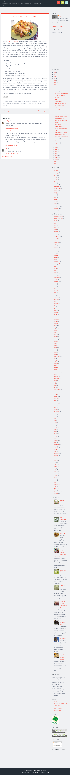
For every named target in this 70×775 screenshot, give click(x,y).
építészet (56, 247)
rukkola (55, 424)
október (57, 141)
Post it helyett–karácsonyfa (61, 103)
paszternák (15, 103)
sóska (55, 457)
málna (55, 385)
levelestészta (57, 356)
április (56, 153)
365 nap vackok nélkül (58, 218)
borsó (55, 268)
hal (54, 307)
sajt (19, 103)
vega (55, 244)
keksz (55, 192)
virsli (55, 482)
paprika (55, 400)
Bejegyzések (56, 742)
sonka (55, 435)
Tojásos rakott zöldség (25, 16)
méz (55, 387)
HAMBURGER (57, 705)
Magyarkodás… (63, 638)
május (56, 151)
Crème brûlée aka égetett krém (61, 136)
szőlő (55, 451)
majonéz (56, 361)
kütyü (55, 233)
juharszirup (56, 312)
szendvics (56, 205)
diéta (31, 101)
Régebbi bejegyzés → (42, 111)
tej (54, 462)
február (56, 157)
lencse (55, 354)
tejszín (34, 103)
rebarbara (56, 413)
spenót (55, 437)
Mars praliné (57, 110)
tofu (55, 468)
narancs (55, 391)
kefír (55, 327)
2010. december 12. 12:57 (11, 153)
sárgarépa (23, 103)
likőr (55, 358)
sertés (55, 433)
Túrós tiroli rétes (58, 101)
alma (55, 253)
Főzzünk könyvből (13, 41)
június (56, 149)
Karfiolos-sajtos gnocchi (60, 107)
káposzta (56, 341)
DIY (55, 224)
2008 (55, 163)
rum (55, 426)
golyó (55, 181)
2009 (55, 161)
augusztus (57, 145)
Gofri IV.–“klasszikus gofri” (60, 95)
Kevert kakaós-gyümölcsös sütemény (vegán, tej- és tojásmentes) (60, 552)
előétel (55, 175)
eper (55, 296)
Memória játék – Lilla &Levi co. (61, 120)
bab (55, 259)
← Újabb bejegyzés (6, 111)
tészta (55, 210)
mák (55, 383)
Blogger (44, 770)
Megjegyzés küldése (7, 156)
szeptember (57, 143)
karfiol (4, 103)
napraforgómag (57, 389)
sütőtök (56, 460)
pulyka (55, 409)
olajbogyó (56, 396)
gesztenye (56, 299)
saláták (55, 203)
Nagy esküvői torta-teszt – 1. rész (63, 622)
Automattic (27, 772)
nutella (55, 394)
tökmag (55, 475)
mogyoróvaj (56, 378)
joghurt (55, 310)
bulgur (55, 272)
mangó (55, 365)
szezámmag (56, 444)
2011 (55, 87)
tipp (55, 240)
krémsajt (56, 338)
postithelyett (57, 236)
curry (55, 285)
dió (54, 294)
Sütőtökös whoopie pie (60, 118)
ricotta (55, 418)
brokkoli (55, 270)
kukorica (56, 339)
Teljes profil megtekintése (57, 26)
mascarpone (56, 371)
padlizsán (56, 398)
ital (54, 308)
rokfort (55, 422)
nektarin (56, 393)
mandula (56, 363)
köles (55, 349)
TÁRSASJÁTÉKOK (58, 709)
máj (55, 382)
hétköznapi (42, 101)
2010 (55, 89)
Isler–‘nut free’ (58, 124)
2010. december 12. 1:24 (11, 145)
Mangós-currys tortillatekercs (61, 132)
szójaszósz (56, 447)
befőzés (56, 170)
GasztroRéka (8, 130)
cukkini (28, 101)
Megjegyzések (56, 745)
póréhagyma (56, 411)
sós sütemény (57, 206)
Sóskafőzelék (63, 585)
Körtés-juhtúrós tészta (60, 105)
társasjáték (56, 242)
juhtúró (55, 314)
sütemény (56, 208)
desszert (56, 172)
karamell (56, 323)
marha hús (56, 369)
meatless (56, 235)
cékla (55, 286)
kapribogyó (56, 319)
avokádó (56, 257)
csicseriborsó (57, 277)
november (57, 138)
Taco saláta (57, 122)
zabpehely (56, 484)
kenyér (55, 194)
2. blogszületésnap (59, 114)
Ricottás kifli (57, 97)
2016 (55, 76)
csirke (55, 279)
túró (55, 477)
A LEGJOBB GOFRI (58, 710)
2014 (55, 80)
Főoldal (24, 111)
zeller (55, 486)
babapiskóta (56, 261)
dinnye (55, 292)
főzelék (55, 179)
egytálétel (36, 101)
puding (55, 407)
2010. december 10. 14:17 (11, 128)
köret (55, 195)
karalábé (56, 321)
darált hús (56, 290)
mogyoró (9, 103)
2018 (55, 72)
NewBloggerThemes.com (44, 772)
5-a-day (55, 220)
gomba (55, 301)
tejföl (55, 464)
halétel (55, 183)
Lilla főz (4, 2)
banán (55, 264)
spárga (55, 438)
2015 (55, 78)
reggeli (55, 201)
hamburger (56, 184)
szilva (55, 446)
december (57, 91)
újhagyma (56, 493)
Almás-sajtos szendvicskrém (61, 116)
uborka (55, 479)
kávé (55, 343)
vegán (55, 246)
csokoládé (56, 281)
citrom (55, 275)
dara (55, 288)
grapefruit (56, 303)
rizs (55, 420)
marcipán (56, 367)
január (56, 159)
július (56, 147)
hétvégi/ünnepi (57, 188)
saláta (55, 431)
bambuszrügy (57, 263)
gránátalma (56, 305)
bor (55, 266)
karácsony (56, 231)
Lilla (21, 101)
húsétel (55, 190)
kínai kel (55, 345)
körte (55, 350)
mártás (55, 199)
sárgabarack (56, 453)
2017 (55, 74)
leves (55, 197)
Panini (56, 99)
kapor (55, 317)
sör (55, 458)
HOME (55, 701)
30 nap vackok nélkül (58, 216)
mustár (55, 380)
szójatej (55, 449)
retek (55, 415)
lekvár (55, 352)
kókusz (55, 347)
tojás (37, 103)
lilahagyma (56, 360)
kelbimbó (56, 328)
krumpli (55, 336)
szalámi (55, 442)
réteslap (56, 427)
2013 (55, 82)
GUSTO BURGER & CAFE (60, 112)
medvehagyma (57, 372)
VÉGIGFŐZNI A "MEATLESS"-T (60, 703)
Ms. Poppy (7, 120)
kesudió (55, 330)
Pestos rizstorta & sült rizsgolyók (62, 134)
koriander (56, 334)
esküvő (55, 229)
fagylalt (55, 177)
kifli (55, 332)
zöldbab (55, 488)
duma (55, 227)
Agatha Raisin (57, 222)
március (56, 155)
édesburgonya (57, 491)
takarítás (56, 238)
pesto (55, 405)
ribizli (55, 416)
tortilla (55, 471)
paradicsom (56, 402)
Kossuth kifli (62, 533)
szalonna (28, 103)
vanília (55, 480)
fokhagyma (56, 297)
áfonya (55, 490)
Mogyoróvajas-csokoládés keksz (61, 93)
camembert (56, 274)
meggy (55, 374)
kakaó (55, 316)
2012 (55, 84)
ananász (56, 255)
